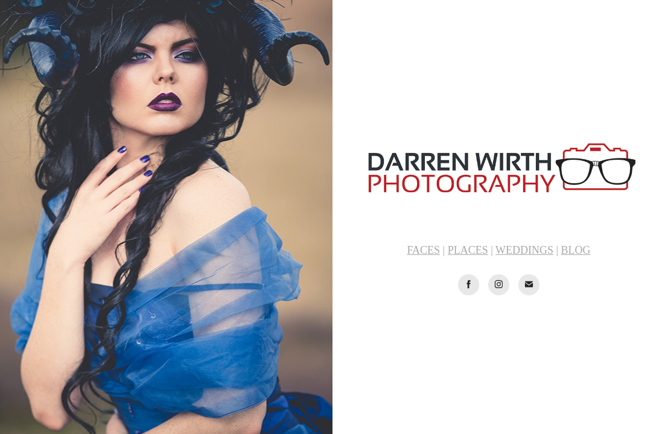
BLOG (576, 250)
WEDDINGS (524, 250)
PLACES (468, 250)
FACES (423, 250)
